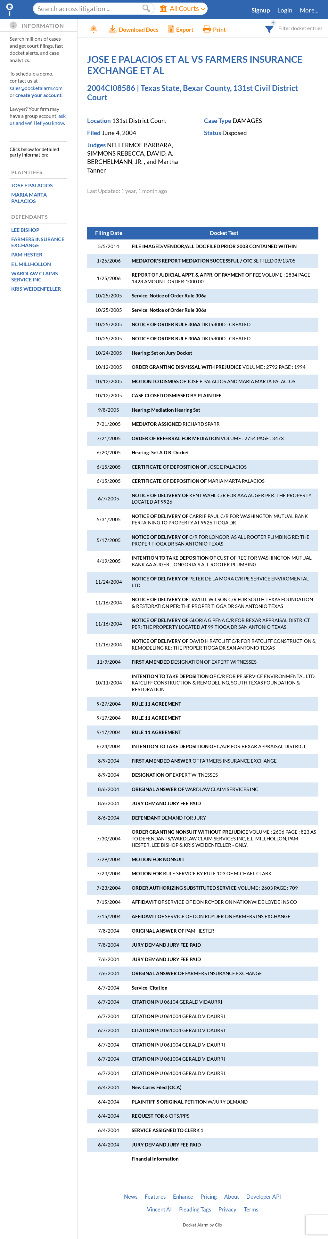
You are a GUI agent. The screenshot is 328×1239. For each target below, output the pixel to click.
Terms (251, 1209)
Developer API (263, 1197)
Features (155, 1197)
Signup (260, 10)
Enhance (183, 1197)
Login (284, 10)
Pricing (209, 1197)
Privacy (227, 1209)
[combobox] (269, 28)
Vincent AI (159, 1209)
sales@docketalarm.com (36, 88)
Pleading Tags (195, 1209)
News (130, 1197)
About (231, 1197)
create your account (38, 95)
